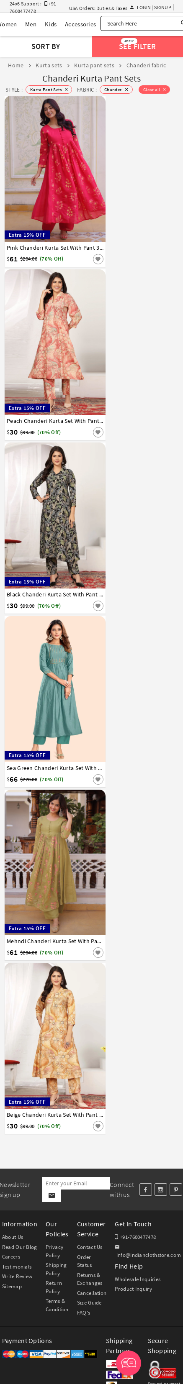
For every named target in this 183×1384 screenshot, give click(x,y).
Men (30, 24)
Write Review (17, 1276)
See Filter (137, 44)
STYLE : (14, 89)
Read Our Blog (19, 1247)
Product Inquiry (133, 1288)
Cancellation (92, 1293)
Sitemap (12, 1286)
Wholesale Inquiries (137, 1279)
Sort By (45, 46)
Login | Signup (150, 7)
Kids (51, 24)
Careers (11, 1256)
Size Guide (89, 1302)
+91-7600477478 (135, 1237)
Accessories (80, 24)
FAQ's (83, 1312)
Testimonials (17, 1266)
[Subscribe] (51, 1196)
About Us (12, 1237)
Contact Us (90, 1247)
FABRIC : (87, 89)
